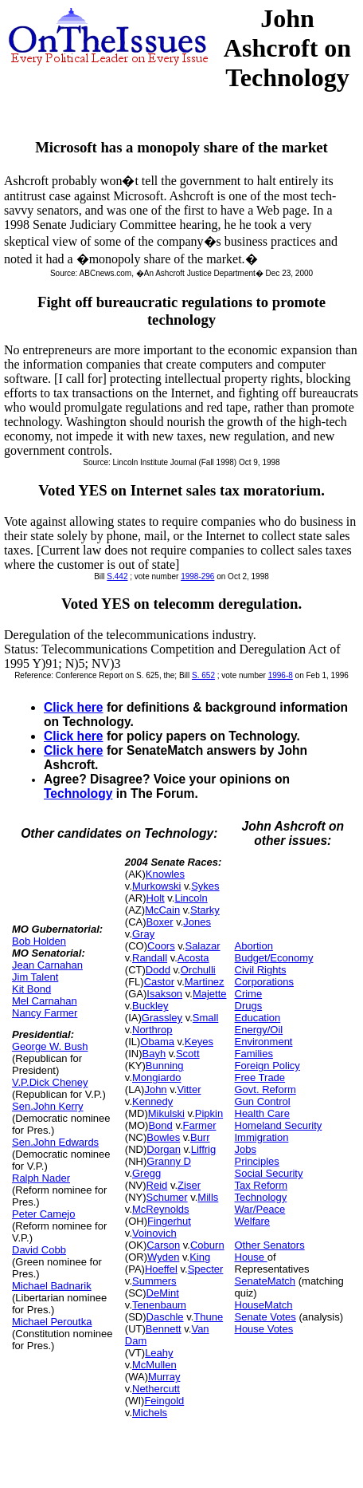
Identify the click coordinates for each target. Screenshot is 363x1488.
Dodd (158, 970)
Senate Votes (265, 1317)
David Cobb (39, 1250)
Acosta (193, 958)
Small (206, 1018)
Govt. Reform (265, 1089)
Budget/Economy (274, 958)
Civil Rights (261, 970)
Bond (160, 1125)
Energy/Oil (259, 1030)
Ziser (189, 1185)
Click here (73, 707)
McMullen (154, 1365)
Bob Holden (39, 941)
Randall (149, 958)
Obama (157, 1042)
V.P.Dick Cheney (50, 1082)
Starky (205, 910)
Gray (143, 934)
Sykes (205, 886)
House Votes (264, 1329)
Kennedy (152, 1101)
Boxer (160, 922)
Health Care (262, 1113)
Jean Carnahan (47, 965)
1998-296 (197, 576)
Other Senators (270, 1245)
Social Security (269, 1173)
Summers (154, 1281)
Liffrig (204, 1149)
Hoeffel (161, 1269)
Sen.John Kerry (48, 1106)
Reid (157, 1185)
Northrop (152, 1030)
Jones (197, 922)
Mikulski (166, 1113)
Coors (161, 946)
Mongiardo (156, 1077)
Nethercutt (156, 1389)
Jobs (245, 1149)
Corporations (264, 982)
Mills (207, 1197)
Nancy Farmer (44, 1013)
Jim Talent (35, 977)
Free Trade (260, 1077)
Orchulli (198, 970)
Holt (155, 898)
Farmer (200, 1125)
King (199, 1257)
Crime (249, 994)
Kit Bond (31, 989)
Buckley (150, 1006)
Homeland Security (278, 1125)
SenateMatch (265, 1281)
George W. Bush (50, 1046)
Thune (208, 1317)
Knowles (165, 874)
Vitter (189, 1089)
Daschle (165, 1317)
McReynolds (160, 1209)
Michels (149, 1413)
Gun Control (263, 1101)
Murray (164, 1377)
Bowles (163, 1137)
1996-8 (280, 675)
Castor (159, 982)
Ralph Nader (41, 1178)
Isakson (164, 994)
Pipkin (209, 1113)
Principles (257, 1161)
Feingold (164, 1401)
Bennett (164, 1329)
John (155, 1089)
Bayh (154, 1054)
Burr (200, 1137)
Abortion (254, 946)
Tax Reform (261, 1185)
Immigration (262, 1137)
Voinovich (154, 1233)
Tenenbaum (159, 1305)
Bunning (165, 1066)
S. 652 (203, 675)
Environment (264, 1042)
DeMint (162, 1293)
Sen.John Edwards (55, 1142)
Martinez (204, 982)
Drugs (249, 1006)
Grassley (162, 1018)
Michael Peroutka (52, 1322)
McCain (162, 910)
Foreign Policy (267, 1066)
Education (258, 1018)
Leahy (159, 1353)
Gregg (146, 1173)
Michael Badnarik (52, 1286)
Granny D (168, 1161)
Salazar (202, 946)
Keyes (199, 1042)
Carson (163, 1245)
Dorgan (163, 1149)
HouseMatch (264, 1305)
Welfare (253, 1221)
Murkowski (156, 886)
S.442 (117, 576)
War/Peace (260, 1209)
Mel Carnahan (44, 1001)
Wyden (163, 1257)
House (251, 1257)
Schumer (167, 1197)
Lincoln (190, 898)
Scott (188, 1054)
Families (254, 1054)
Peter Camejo (43, 1214)
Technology (78, 793)
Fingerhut (169, 1221)
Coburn (207, 1245)
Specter (206, 1269)
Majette (210, 994)
